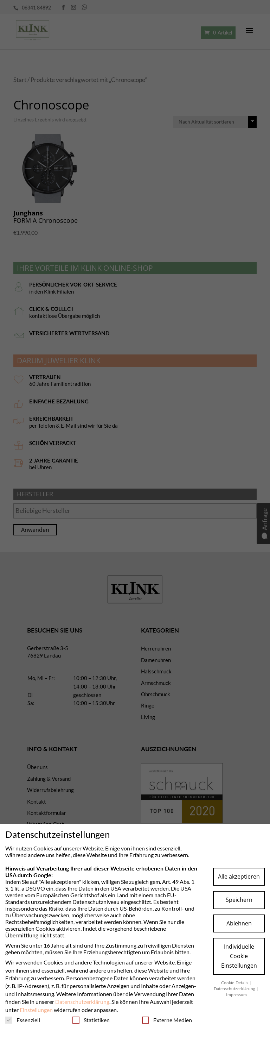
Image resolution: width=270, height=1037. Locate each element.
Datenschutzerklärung (82, 1001)
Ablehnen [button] (239, 923)
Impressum (236, 994)
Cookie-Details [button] (235, 982)
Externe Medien (167, 1020)
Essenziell (22, 1020)
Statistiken (91, 1020)
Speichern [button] (239, 900)
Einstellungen (36, 1009)
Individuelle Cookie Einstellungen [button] (239, 956)
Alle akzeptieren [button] (239, 876)
